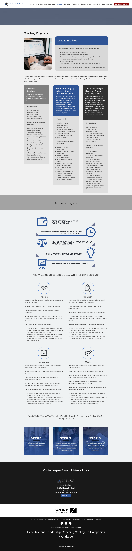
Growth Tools (96, 4)
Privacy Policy (90, 519)
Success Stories (86, 4)
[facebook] (62, 523)
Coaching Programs (65, 519)
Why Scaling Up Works (51, 519)
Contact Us (66, 495)
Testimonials (75, 4)
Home (32, 4)
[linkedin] (70, 523)
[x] (66, 523)
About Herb (39, 4)
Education (67, 4)
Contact (98, 519)
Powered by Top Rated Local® (66, 546)
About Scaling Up (49, 4)
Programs (59, 4)
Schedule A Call (121, 4)
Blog (103, 4)
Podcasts (109, 4)
